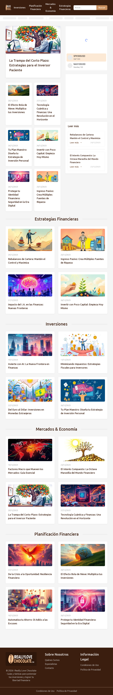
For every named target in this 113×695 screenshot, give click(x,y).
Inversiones (19, 7)
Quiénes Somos (52, 660)
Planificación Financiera (35, 7)
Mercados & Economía (50, 7)
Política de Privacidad (90, 669)
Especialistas (51, 664)
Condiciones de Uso (89, 665)
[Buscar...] (85, 7)
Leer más (76, 142)
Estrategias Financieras (65, 7)
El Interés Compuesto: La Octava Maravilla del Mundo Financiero (84, 159)
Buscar (102, 7)
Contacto (49, 668)
